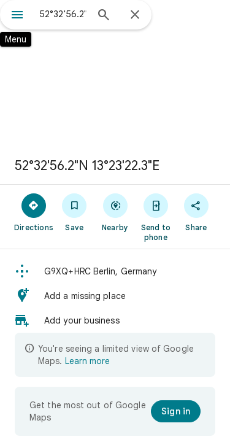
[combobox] (62, 14)
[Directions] (33, 212)
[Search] (103, 16)
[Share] (196, 212)
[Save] (74, 212)
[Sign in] (176, 411)
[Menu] (17, 16)
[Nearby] (114, 212)
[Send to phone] (156, 216)
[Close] (134, 15)
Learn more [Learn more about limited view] (87, 360)
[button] (115, 271)
